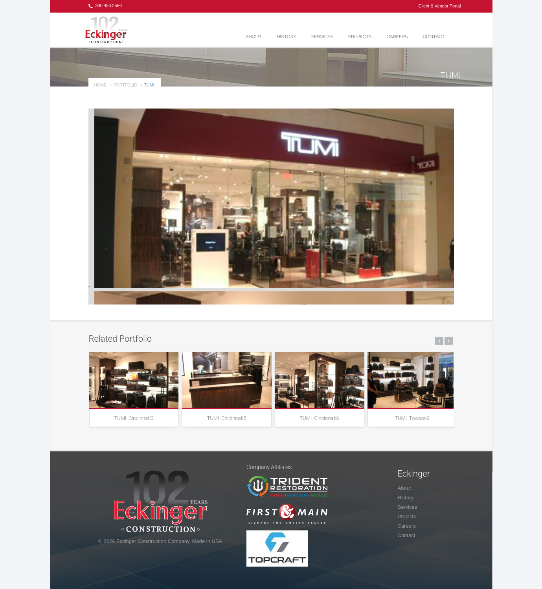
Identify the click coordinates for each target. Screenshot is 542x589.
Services (322, 36)
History (286, 36)
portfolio (125, 85)
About (253, 36)
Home (100, 85)
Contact (434, 36)
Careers (397, 36)
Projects (360, 36)
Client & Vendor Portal (439, 6)
